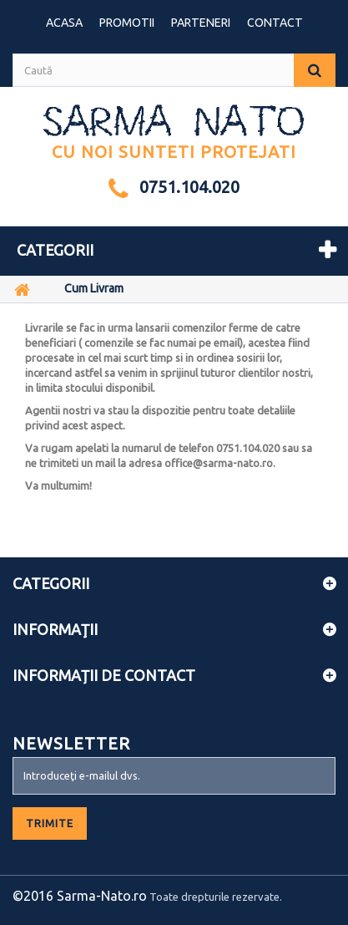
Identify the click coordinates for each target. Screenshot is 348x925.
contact (275, 22)
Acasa (64, 22)
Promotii (126, 22)
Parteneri (200, 22)
